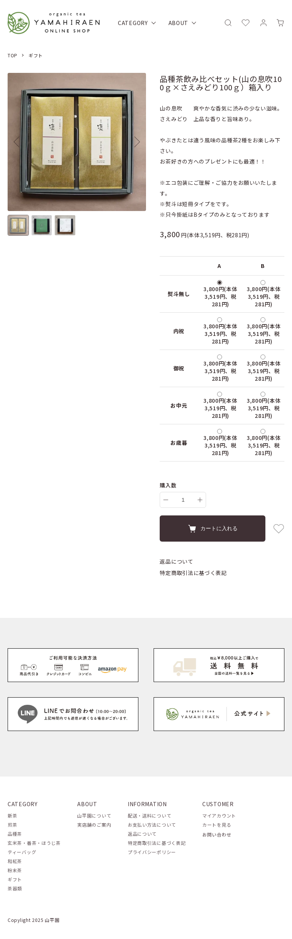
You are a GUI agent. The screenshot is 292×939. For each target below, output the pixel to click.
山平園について (94, 815)
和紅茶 (15, 861)
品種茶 (15, 833)
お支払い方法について (152, 824)
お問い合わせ (216, 834)
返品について (176, 561)
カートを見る (216, 824)
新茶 (12, 815)
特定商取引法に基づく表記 (193, 573)
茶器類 (15, 888)
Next (134, 141)
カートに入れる (212, 528)
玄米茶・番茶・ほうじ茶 (34, 843)
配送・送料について (149, 815)
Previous (19, 141)
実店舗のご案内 (94, 824)
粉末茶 (15, 870)
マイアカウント (219, 815)
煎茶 (12, 824)
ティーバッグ (22, 852)
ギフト (36, 55)
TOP (12, 55)
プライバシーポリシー (152, 852)
